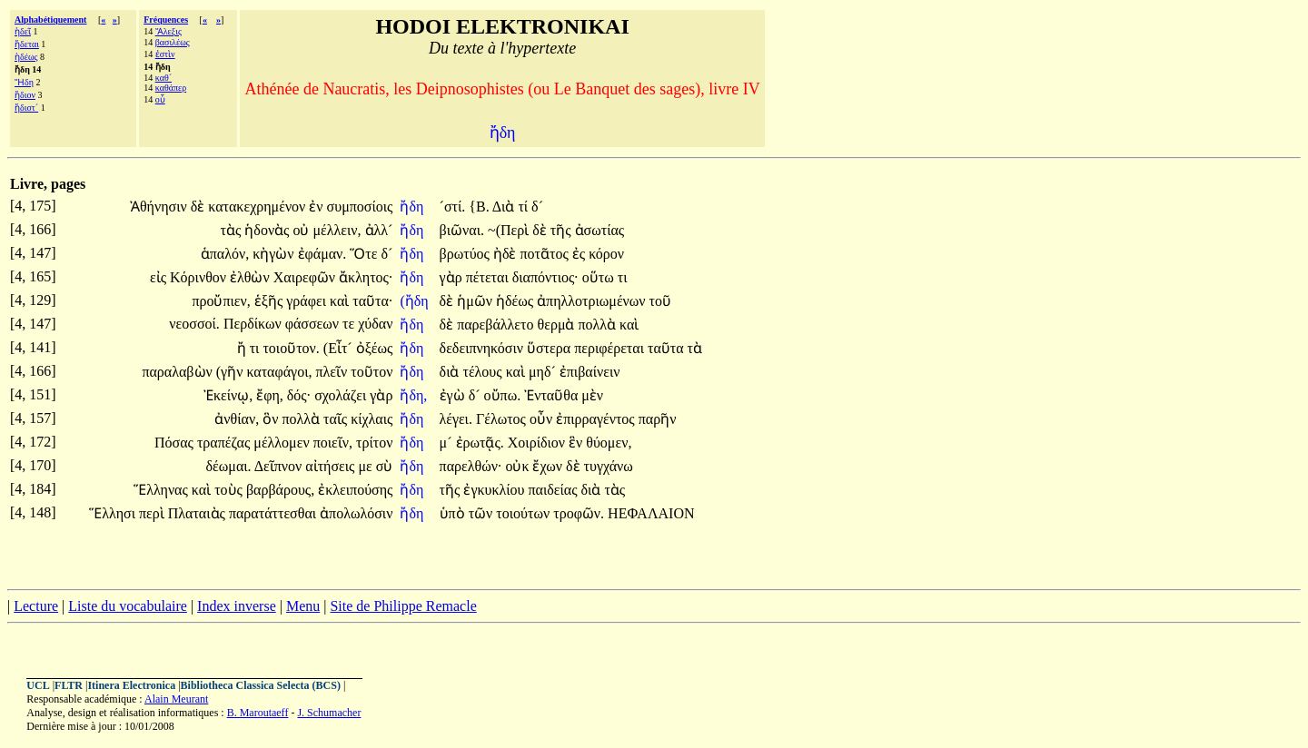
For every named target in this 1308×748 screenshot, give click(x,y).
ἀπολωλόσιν (356, 513)
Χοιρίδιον (538, 442)
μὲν (592, 395)
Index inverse (236, 606)
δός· (299, 395)
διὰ (451, 371)
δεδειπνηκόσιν (483, 348)
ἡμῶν (476, 301)
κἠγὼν (275, 253)
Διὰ (505, 206)
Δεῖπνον (280, 466)
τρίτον (374, 442)
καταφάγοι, (279, 371)
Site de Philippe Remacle (403, 606)
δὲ (200, 206)
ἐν (317, 206)
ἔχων (549, 466)
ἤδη (413, 206)
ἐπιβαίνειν (590, 371)
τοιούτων (524, 513)
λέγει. (456, 419)
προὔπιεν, (221, 301)
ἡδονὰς (268, 230)
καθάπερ (170, 88)
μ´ (448, 442)
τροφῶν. (578, 513)
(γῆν (231, 371)
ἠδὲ (506, 253)
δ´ (537, 206)
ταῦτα (668, 348)
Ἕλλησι (114, 513)
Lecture (36, 606)
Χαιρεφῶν (306, 277)
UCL (37, 685)
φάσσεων (313, 323)
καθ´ (163, 78)
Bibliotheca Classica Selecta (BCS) (261, 685)
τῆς (562, 230)
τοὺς (230, 489)
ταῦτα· (372, 301)
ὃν (272, 419)
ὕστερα (550, 348)
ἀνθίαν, (236, 419)
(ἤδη (415, 301)
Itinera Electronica (131, 685)
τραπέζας (225, 442)
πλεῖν (333, 371)
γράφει (308, 301)
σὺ (384, 466)
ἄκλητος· (365, 277)
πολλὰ (598, 324)
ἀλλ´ (379, 230)
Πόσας (175, 442)
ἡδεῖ (23, 31)
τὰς (233, 230)
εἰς (160, 277)
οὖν (543, 419)
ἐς (580, 253)
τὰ (695, 348)
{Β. (479, 206)
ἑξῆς (270, 301)
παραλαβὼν (178, 371)
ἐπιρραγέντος (597, 419)
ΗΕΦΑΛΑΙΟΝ (651, 513)
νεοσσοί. (194, 323)
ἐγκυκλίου (495, 489)
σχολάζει (342, 395)
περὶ (153, 513)
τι (623, 277)
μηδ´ (544, 371)
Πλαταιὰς (198, 513)
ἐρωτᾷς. (480, 442)
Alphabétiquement (50, 20)
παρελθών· (471, 466)
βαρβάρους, (280, 489)
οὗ (160, 99)
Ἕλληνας (163, 489)
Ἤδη (24, 82)
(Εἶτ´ (339, 348)
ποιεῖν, (332, 442)
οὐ (302, 230)
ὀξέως (374, 348)
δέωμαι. (229, 466)
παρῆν (658, 419)
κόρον (606, 253)
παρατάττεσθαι (274, 513)
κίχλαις (371, 419)
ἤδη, (413, 395)
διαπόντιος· (545, 277)
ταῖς (337, 419)
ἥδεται (27, 44)
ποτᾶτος (546, 253)
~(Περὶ (510, 230)
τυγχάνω (608, 466)
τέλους (483, 371)
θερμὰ (558, 324)
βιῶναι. (462, 230)
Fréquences (166, 20)
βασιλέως (172, 42)
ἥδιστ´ (26, 108)
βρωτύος (466, 253)
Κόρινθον (200, 277)
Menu (303, 606)
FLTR (68, 685)
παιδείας (554, 489)
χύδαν (375, 323)
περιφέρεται (611, 348)
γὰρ (453, 277)
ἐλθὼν (251, 277)
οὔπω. (502, 395)
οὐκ (518, 466)
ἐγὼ (454, 395)
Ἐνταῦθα (552, 395)
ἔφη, (269, 395)
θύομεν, (608, 442)
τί (524, 206)
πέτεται (489, 277)
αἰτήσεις (331, 466)
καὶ (341, 301)
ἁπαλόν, (225, 253)
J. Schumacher (329, 712)
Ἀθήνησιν (160, 206)
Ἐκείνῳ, (228, 395)
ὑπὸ (454, 513)
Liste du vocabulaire (127, 606)
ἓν (577, 442)
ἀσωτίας (600, 230)
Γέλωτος (503, 419)
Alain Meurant (176, 699)
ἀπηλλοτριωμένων (593, 301)
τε (350, 323)
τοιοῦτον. (291, 348)
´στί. (453, 206)
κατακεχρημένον (258, 206)
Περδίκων (254, 323)
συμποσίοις (360, 206)
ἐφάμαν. (322, 253)
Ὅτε (365, 253)
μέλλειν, (336, 230)
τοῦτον (371, 371)
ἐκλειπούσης (355, 489)
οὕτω (600, 277)
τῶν (483, 513)
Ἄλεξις (168, 31)
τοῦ (660, 301)
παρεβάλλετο (497, 324)
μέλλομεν (282, 442)
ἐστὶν (165, 54)
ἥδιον (25, 95)
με (366, 466)
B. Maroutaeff (258, 712)
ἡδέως (26, 57)
